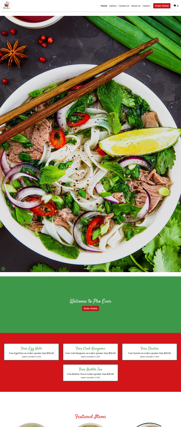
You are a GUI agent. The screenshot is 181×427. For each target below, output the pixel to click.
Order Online (162, 5)
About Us (135, 5)
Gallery (113, 5)
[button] (13, 144)
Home (104, 5)
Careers (146, 5)
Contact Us (124, 5)
